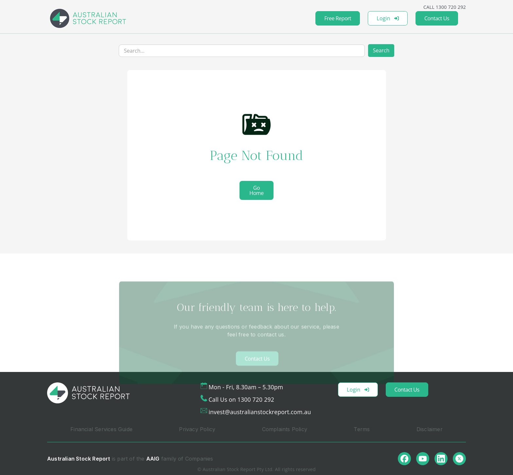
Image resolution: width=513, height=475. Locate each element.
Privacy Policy (197, 429)
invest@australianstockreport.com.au (260, 412)
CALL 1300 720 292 (444, 7)
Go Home (256, 190)
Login (388, 18)
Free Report (337, 18)
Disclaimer (429, 429)
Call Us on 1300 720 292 (241, 399)
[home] (88, 18)
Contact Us (436, 18)
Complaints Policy (284, 429)
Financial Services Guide (101, 429)
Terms (362, 429)
